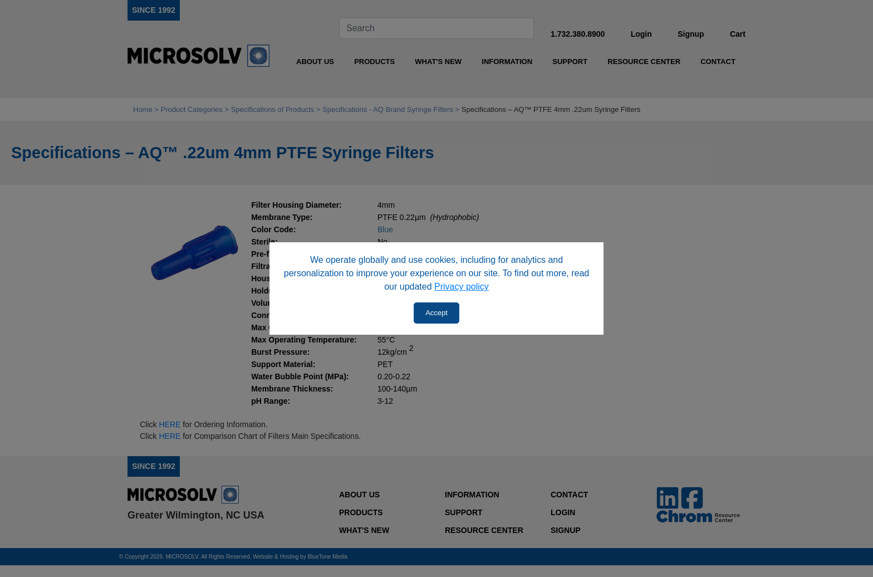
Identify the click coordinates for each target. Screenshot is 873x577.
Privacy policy (461, 286)
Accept (436, 313)
